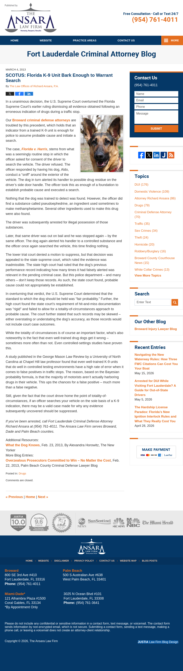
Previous (14, 497)
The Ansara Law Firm (43, 641)
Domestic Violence (152, 191)
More (175, 40)
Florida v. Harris (34, 149)
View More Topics (148, 275)
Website (46, 40)
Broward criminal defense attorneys (41, 120)
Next (43, 497)
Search (174, 302)
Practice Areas (84, 40)
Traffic (142, 223)
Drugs (22, 473)
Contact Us (107, 560)
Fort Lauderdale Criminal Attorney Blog (31, 17)
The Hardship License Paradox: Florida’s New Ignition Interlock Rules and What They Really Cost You (155, 414)
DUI (141, 184)
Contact (126, 40)
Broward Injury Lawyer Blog (156, 329)
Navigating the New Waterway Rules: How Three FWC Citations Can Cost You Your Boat (156, 361)
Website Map (128, 560)
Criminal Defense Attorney (153, 214)
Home (15, 40)
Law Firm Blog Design (158, 642)
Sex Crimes (146, 230)
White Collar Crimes (152, 269)
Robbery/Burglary (150, 251)
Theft (141, 237)
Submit (156, 128)
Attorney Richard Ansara (155, 198)
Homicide (144, 244)
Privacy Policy (84, 560)
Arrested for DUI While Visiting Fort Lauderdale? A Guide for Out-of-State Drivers (155, 388)
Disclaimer (61, 560)
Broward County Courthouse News (155, 260)
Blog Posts (149, 560)
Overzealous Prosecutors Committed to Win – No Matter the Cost (58, 460)
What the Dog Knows (23, 445)
